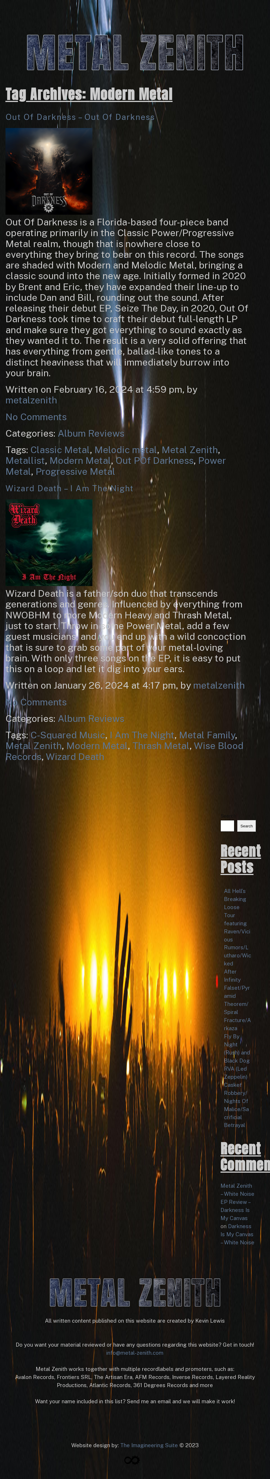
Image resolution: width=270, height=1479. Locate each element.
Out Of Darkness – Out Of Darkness (80, 117)
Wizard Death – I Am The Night (70, 488)
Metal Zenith (190, 449)
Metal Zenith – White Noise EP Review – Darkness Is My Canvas (237, 1202)
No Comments (36, 416)
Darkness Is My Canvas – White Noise (237, 1234)
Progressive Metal (75, 471)
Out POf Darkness (155, 460)
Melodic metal (125, 449)
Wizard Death (75, 756)
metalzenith (31, 399)
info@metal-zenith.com (134, 1353)
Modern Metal (80, 460)
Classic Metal (60, 449)
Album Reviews (91, 433)
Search (228, 816)
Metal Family (207, 734)
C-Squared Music (67, 734)
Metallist (25, 460)
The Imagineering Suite (149, 1445)
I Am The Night (142, 734)
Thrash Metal (160, 745)
